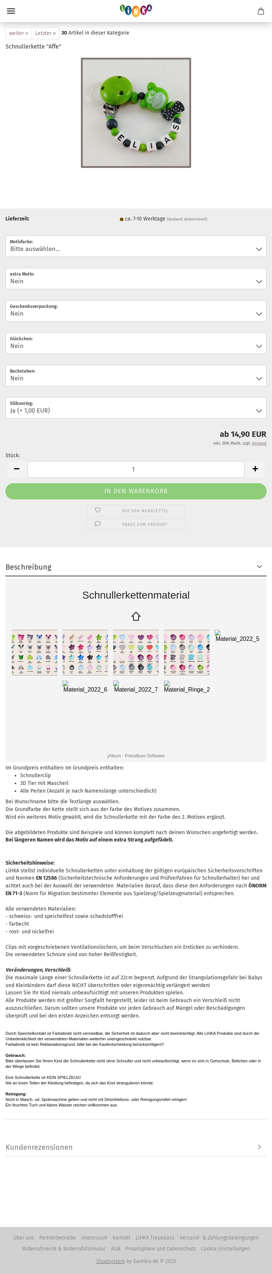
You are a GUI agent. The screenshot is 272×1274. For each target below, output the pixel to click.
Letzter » (45, 33)
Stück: (12, 455)
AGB (115, 1249)
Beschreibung (28, 567)
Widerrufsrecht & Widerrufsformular (64, 1249)
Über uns (23, 1238)
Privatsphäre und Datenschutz (160, 1249)
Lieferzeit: (17, 219)
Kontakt (121, 1238)
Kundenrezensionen (39, 1147)
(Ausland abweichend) (187, 219)
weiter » (18, 33)
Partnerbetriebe (57, 1238)
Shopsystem (110, 1261)
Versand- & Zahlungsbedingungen (219, 1238)
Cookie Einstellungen (225, 1249)
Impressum (94, 1238)
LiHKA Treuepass (155, 1238)
